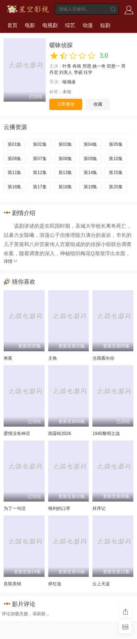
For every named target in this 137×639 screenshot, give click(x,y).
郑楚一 (113, 66)
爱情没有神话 (17, 433)
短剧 (105, 25)
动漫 (88, 25)
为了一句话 (15, 508)
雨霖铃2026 (59, 433)
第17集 (39, 186)
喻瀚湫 (69, 81)
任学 (88, 72)
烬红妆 (54, 583)
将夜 (8, 358)
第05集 (115, 144)
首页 (12, 25)
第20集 (115, 186)
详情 (11, 261)
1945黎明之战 (106, 433)
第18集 (65, 186)
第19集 (90, 186)
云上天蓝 (101, 583)
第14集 (90, 172)
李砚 (78, 72)
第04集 (90, 144)
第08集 (65, 158)
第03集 (65, 144)
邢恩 (87, 66)
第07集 (39, 158)
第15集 (115, 172)
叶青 (66, 66)
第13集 (65, 172)
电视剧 (50, 25)
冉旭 (76, 66)
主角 (52, 358)
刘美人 (65, 72)
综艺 (70, 25)
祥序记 (99, 508)
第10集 (115, 158)
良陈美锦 (12, 583)
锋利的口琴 (59, 508)
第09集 (90, 158)
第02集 (39, 144)
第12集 (39, 172)
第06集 (14, 158)
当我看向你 (103, 358)
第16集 (14, 186)
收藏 (98, 104)
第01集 (14, 144)
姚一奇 (99, 66)
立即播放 (66, 104)
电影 (30, 25)
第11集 (14, 172)
